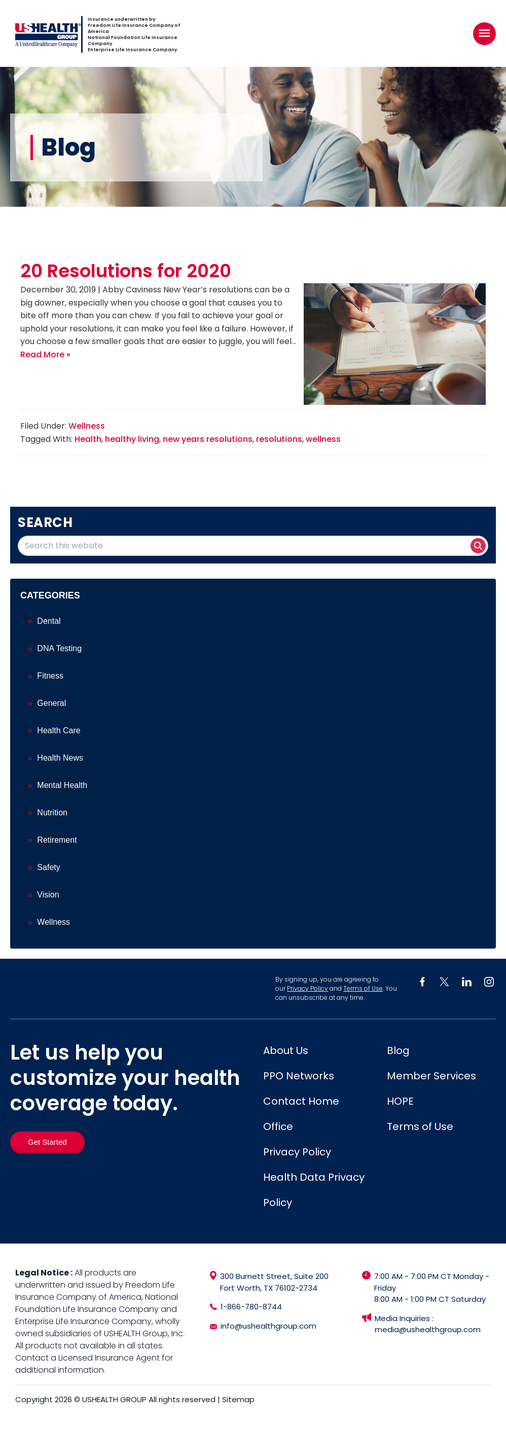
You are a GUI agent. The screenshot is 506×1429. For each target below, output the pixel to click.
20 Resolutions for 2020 (125, 271)
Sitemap (238, 1399)
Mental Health (62, 785)
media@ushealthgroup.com (428, 1329)
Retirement (57, 840)
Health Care (58, 730)
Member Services (431, 1076)
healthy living (132, 439)
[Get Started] (47, 1142)
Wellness (86, 426)
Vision (48, 894)
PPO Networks (298, 1076)
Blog (398, 1050)
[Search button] (478, 545)
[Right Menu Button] (484, 33)
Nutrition (52, 812)
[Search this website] (253, 546)
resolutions (279, 439)
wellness (323, 439)
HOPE (400, 1101)
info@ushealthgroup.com (268, 1326)
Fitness (50, 675)
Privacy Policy (307, 988)
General (51, 703)
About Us (285, 1050)
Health (88, 439)
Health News (60, 758)
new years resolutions (207, 439)
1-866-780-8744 (251, 1306)
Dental (48, 621)
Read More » (45, 354)
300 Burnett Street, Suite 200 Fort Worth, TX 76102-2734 (274, 1282)
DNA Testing (59, 648)
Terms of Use (363, 988)
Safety (48, 867)
